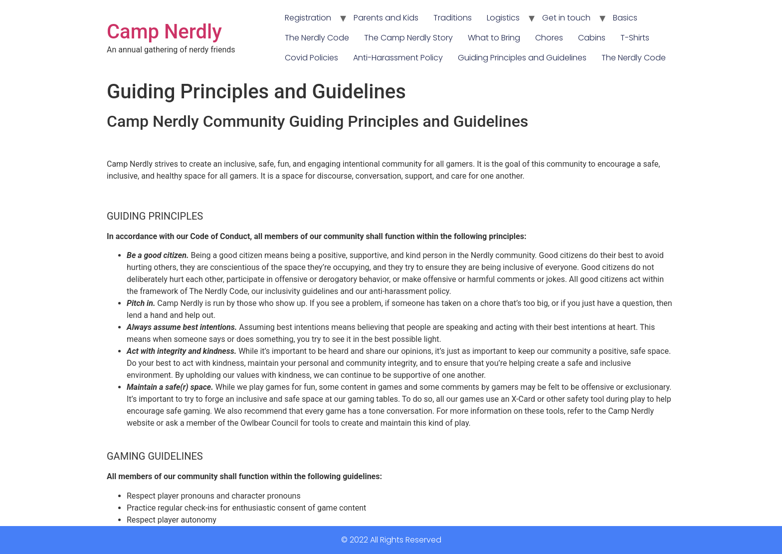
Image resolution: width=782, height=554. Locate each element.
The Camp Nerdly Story (408, 37)
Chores (549, 37)
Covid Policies (311, 57)
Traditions (452, 17)
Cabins (591, 37)
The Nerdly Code (317, 37)
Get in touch (566, 17)
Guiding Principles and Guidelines (522, 57)
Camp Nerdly (164, 31)
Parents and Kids (386, 17)
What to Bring (494, 37)
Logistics (503, 17)
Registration (308, 17)
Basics (625, 17)
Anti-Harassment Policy (398, 57)
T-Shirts (634, 37)
